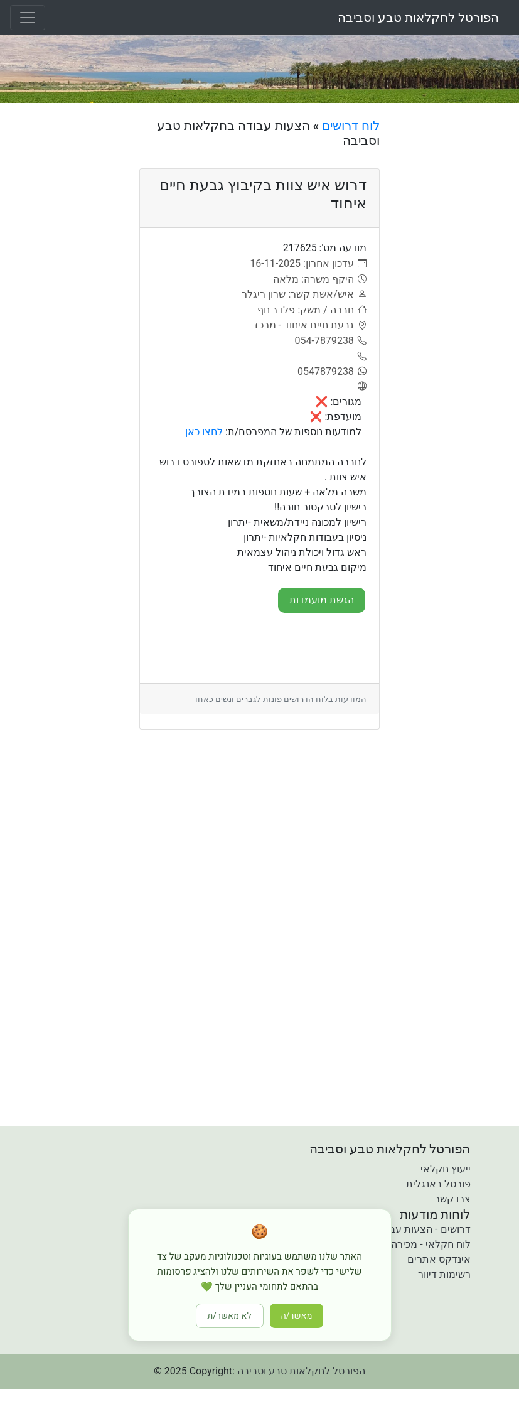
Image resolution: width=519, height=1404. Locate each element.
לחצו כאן (204, 432)
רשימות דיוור (444, 1274)
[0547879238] (332, 371)
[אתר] (360, 387)
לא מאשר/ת (230, 1315)
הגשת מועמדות (321, 600)
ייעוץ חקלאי (445, 1169)
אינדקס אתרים (439, 1259)
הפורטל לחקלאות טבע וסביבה (418, 17)
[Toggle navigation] (27, 17)
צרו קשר (452, 1199)
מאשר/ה (297, 1315)
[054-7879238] (331, 340)
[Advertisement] (454, 306)
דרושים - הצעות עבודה (422, 1229)
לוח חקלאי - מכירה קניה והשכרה (402, 1244)
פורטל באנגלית (438, 1184)
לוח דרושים (351, 125)
